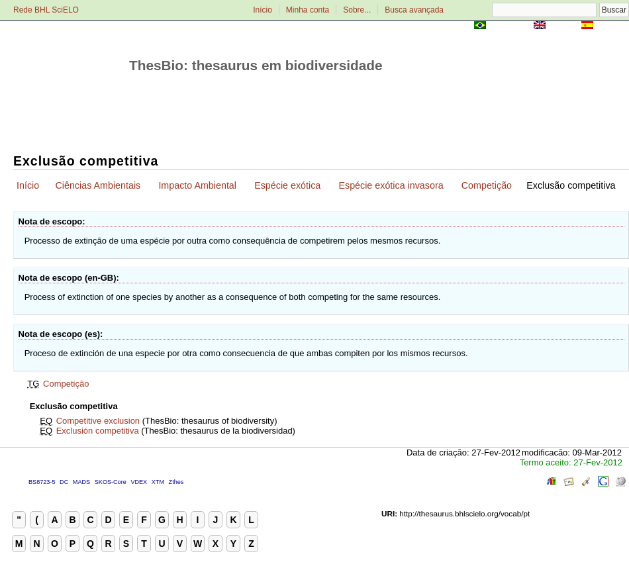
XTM (158, 482)
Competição (486, 185)
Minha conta (307, 10)
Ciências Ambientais (97, 185)
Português (510, 26)
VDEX (138, 482)
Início (262, 10)
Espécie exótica (287, 185)
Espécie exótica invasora (390, 185)
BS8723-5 (41, 482)
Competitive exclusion (98, 421)
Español (612, 26)
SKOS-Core (110, 482)
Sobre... (357, 10)
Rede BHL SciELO (46, 10)
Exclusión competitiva (97, 431)
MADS (81, 482)
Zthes (176, 482)
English (563, 26)
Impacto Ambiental (197, 185)
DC (64, 482)
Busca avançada (414, 10)
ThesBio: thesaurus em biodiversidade (256, 65)
